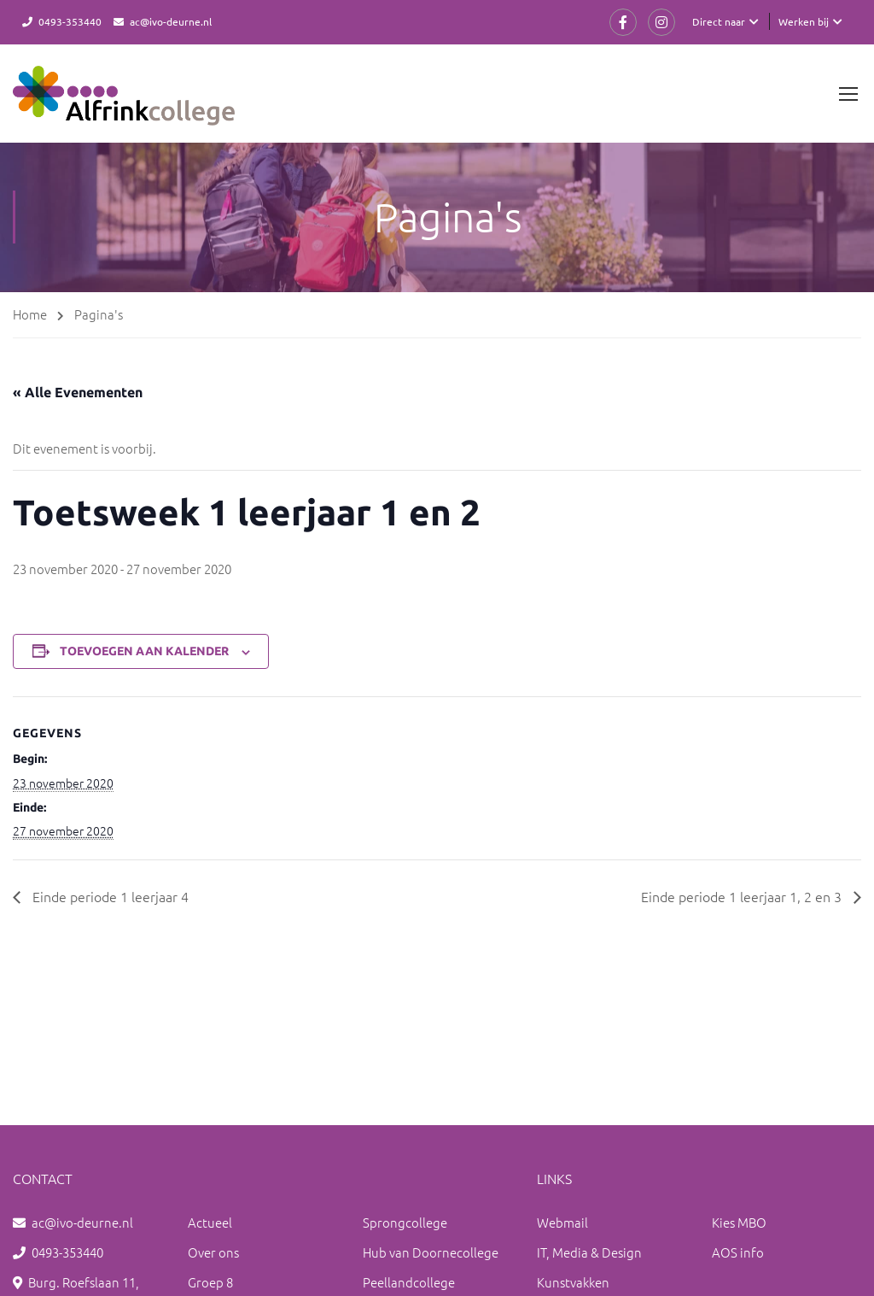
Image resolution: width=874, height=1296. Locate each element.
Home (30, 314)
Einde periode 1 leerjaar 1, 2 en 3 (743, 896)
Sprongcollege (405, 1222)
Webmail (562, 1222)
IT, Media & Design (589, 1252)
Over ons (213, 1252)
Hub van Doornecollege (430, 1252)
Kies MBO (739, 1222)
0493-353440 (70, 21)
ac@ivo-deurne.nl (171, 21)
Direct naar (718, 21)
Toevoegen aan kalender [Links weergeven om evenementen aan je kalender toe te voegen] (144, 651)
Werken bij (803, 21)
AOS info (738, 1252)
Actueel (210, 1222)
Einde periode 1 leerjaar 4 (109, 896)
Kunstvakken (573, 1282)
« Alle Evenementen (78, 392)
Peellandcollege (409, 1282)
